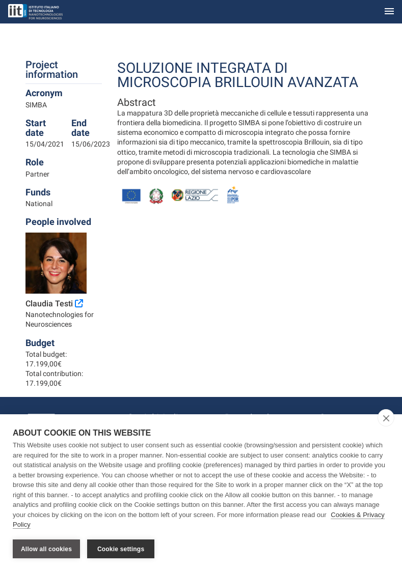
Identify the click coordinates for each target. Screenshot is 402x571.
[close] (386, 417)
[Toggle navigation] (389, 12)
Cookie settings (120, 549)
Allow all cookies (46, 549)
